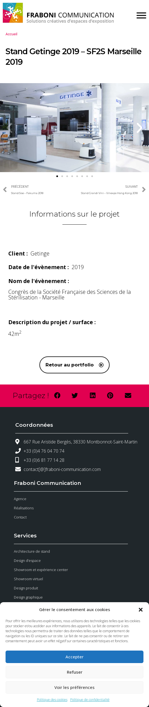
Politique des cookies (52, 699)
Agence (20, 498)
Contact (20, 517)
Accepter (74, 656)
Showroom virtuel (28, 578)
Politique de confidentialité (90, 699)
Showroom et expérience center (41, 569)
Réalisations (24, 507)
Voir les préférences (74, 687)
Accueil (11, 34)
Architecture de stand (32, 551)
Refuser (74, 672)
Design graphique (28, 597)
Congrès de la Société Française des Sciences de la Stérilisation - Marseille (69, 294)
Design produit (26, 588)
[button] (140, 609)
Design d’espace (27, 560)
